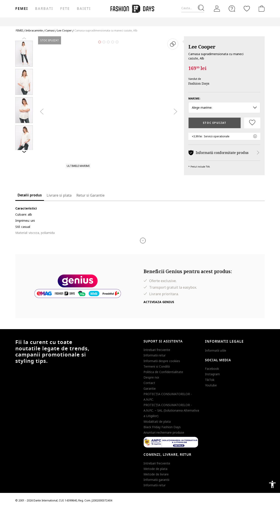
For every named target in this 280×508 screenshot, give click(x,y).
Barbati (44, 8)
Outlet (218, 22)
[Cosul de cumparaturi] (261, 8)
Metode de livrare (156, 474)
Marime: (194, 98)
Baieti (84, 8)
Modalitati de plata (157, 421)
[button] (143, 240)
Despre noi (151, 377)
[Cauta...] (192, 8)
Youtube (211, 385)
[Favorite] (247, 8)
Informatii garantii (156, 480)
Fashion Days (198, 83)
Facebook (212, 369)
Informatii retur (155, 355)
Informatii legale (224, 341)
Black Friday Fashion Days (162, 427)
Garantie (150, 388)
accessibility (272, 484)
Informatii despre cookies (162, 361)
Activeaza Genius (159, 302)
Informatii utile (215, 350)
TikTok (209, 380)
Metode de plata (155, 469)
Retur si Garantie (90, 195)
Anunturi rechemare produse (164, 432)
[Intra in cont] (217, 8)
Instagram (212, 374)
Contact (149, 383)
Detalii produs (30, 195)
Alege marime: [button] (224, 107)
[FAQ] (232, 8)
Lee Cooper (201, 46)
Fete (65, 8)
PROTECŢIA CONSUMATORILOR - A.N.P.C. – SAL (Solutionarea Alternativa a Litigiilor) (171, 410)
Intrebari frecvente (157, 350)
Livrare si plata (59, 195)
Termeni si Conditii (157, 366)
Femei (21, 8)
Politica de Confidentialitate (163, 372)
